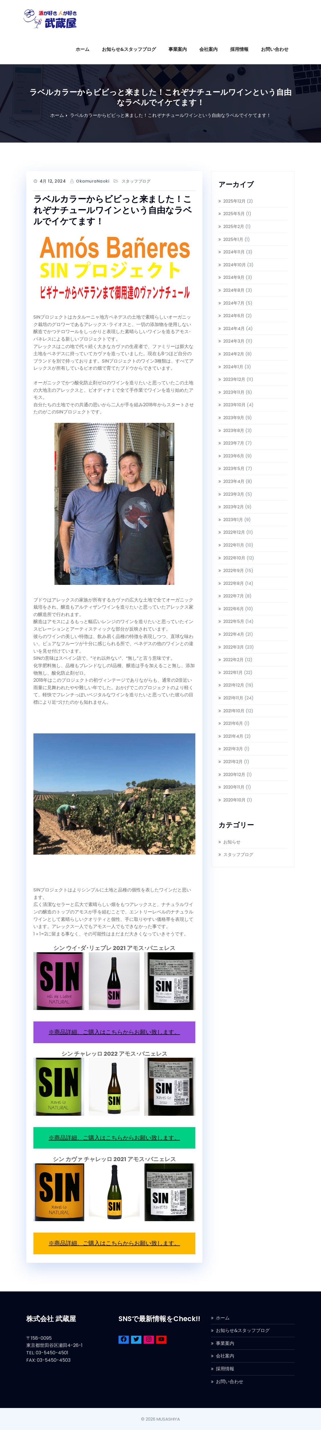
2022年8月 (233, 583)
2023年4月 (233, 481)
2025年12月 (234, 201)
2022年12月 (234, 532)
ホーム (82, 49)
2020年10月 (234, 800)
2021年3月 (233, 749)
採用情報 (239, 49)
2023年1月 (233, 520)
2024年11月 (234, 252)
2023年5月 (233, 468)
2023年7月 (233, 443)
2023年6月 (233, 456)
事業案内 (177, 49)
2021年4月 (233, 736)
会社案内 (208, 49)
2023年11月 (233, 392)
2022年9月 (233, 570)
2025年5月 (234, 214)
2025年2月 (233, 226)
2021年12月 (233, 685)
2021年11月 (233, 698)
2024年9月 (233, 277)
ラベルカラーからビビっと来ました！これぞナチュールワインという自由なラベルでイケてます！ (170, 115)
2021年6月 (233, 723)
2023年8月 (233, 430)
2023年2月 (233, 507)
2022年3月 (233, 647)
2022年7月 (233, 596)
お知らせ (231, 842)
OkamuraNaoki (92, 181)
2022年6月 (233, 609)
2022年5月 (233, 621)
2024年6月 (233, 316)
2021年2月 (233, 762)
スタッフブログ (136, 181)
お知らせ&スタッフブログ (129, 49)
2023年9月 (233, 418)
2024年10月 (234, 265)
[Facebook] (124, 1340)
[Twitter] (136, 1340)
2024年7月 (233, 303)
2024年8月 (233, 290)
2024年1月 (233, 367)
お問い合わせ (274, 49)
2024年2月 (233, 354)
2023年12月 (234, 379)
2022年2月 (233, 660)
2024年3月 (233, 341)
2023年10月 (234, 405)
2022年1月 (233, 672)
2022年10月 (234, 558)
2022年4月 (233, 634)
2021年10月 (233, 711)
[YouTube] (161, 1340)
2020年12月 (234, 774)
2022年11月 (233, 545)
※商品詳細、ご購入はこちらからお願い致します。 (114, 1032)
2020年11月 (233, 787)
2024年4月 (234, 328)
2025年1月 (233, 239)
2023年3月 (233, 494)
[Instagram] (149, 1340)
